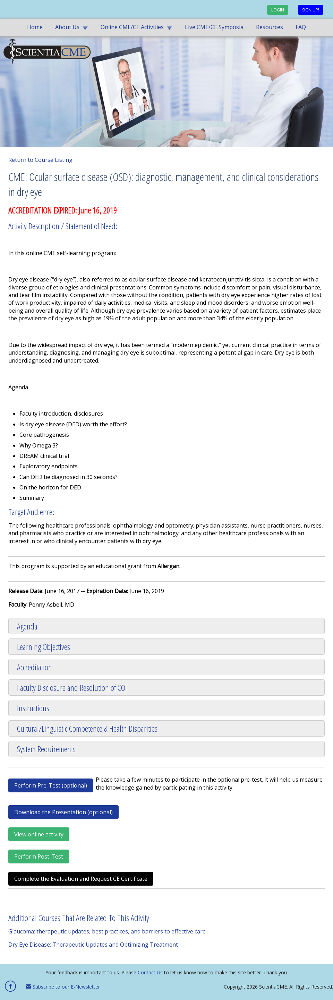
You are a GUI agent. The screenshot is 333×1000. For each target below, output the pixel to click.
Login (277, 10)
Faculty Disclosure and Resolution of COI (72, 687)
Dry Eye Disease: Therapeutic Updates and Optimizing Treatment (93, 944)
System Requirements (46, 749)
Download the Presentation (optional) (63, 812)
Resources (269, 27)
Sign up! (310, 10)
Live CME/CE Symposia (214, 27)
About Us (67, 27)
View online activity (38, 834)
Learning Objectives (43, 646)
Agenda (27, 626)
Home (35, 27)
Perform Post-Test (38, 856)
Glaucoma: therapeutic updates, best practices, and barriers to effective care (107, 931)
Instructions (33, 708)
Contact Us (150, 972)
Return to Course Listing (40, 160)
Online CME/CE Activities (132, 27)
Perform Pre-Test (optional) (50, 785)
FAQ (301, 27)
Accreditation (34, 667)
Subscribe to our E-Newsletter (63, 986)
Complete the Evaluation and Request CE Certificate (80, 878)
